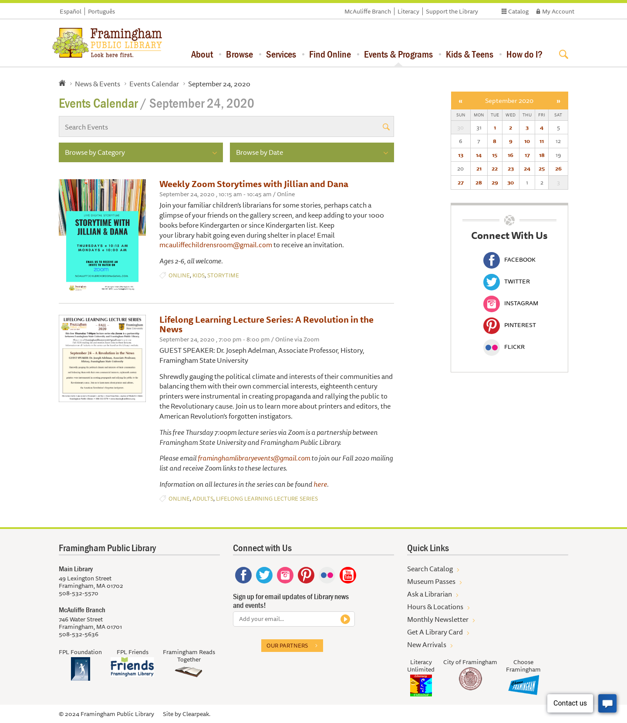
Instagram (510, 303)
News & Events (97, 83)
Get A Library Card (435, 632)
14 (479, 154)
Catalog (518, 11)
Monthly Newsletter (438, 619)
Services (281, 54)
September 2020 (509, 100)
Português (101, 11)
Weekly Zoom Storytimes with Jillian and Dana (253, 184)
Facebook (509, 259)
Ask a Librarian (429, 594)
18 (542, 154)
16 (510, 154)
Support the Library (452, 11)
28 (478, 182)
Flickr (504, 346)
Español (70, 11)
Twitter (506, 281)
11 (541, 140)
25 (542, 168)
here (320, 484)
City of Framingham (470, 662)
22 (495, 168)
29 (495, 182)
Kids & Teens (469, 54)
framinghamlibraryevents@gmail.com (254, 458)
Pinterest (509, 325)
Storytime (223, 275)
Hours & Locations (435, 606)
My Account (558, 11)
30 (510, 182)
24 (527, 168)
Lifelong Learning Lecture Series (267, 498)
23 (511, 168)
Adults (202, 498)
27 (461, 182)
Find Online (330, 54)
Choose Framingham (523, 665)
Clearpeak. (196, 714)
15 (494, 154)
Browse (239, 54)
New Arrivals (426, 644)
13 (460, 154)
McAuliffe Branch (367, 11)
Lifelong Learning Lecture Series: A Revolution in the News (266, 324)
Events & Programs (398, 54)
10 (527, 140)
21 (479, 168)
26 (558, 168)
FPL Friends (132, 652)
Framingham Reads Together (189, 655)
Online (179, 275)
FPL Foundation (80, 652)
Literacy (408, 11)
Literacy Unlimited (421, 665)
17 (527, 154)
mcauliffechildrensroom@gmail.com (215, 244)
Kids (198, 275)
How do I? (524, 54)
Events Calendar (154, 83)
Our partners (287, 645)
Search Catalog (430, 569)
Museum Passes (431, 581)
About (202, 54)
